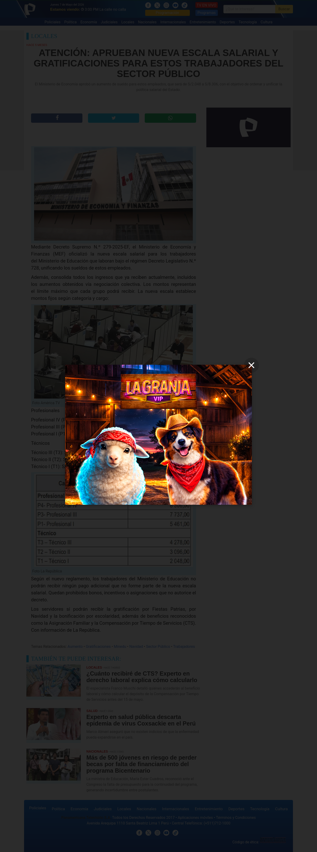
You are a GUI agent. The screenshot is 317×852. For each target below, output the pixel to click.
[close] (251, 365)
